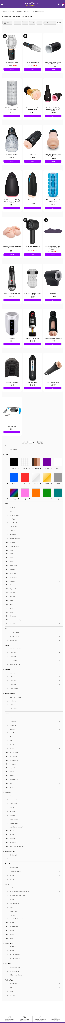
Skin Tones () (35, 468)
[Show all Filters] (7, 23)
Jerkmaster (32, 154)
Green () (47, 499)
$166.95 (11, 157)
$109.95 (11, 341)
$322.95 (32, 385)
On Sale (59, 23)
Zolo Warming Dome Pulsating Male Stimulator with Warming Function (12, 201)
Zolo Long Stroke (32, 382)
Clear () (25, 468)
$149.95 (11, 205)
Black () (13, 468)
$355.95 (11, 251)
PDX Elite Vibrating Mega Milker (53, 338)
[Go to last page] (42, 442)
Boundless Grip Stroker (12, 382)
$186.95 (32, 157)
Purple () (47, 468)
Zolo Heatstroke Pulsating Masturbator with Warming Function (53, 109)
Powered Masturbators (38, 11)
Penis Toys (19, 11)
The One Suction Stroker (11, 62)
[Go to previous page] (26, 442)
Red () (24, 483)
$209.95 (53, 385)
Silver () (36, 483)
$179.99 (11, 296)
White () (58, 468)
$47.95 (12, 112)
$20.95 (32, 297)
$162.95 (53, 66)
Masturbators (27, 11)
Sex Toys (11, 11)
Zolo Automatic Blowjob (53, 382)
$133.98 (53, 296)
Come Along (53, 293)
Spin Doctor (12, 338)
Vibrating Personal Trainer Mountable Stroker (32, 108)
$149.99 (53, 341)
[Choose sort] (50, 23)
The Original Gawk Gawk (11, 154)
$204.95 (32, 203)
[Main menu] (2, 4)
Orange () (35, 499)
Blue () (13, 483)
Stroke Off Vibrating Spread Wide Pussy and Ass (12, 247)
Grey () (58, 483)
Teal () (58, 499)
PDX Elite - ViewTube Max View (12, 293)
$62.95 (12, 385)
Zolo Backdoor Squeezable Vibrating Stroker (53, 200)
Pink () (24, 499)
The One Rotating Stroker (32, 62)
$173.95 (53, 158)
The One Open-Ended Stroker (32, 246)
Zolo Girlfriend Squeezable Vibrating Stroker (12, 108)
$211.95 (11, 429)
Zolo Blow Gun (12, 426)
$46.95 (53, 204)
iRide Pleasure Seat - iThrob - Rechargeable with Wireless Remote (53, 248)
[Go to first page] (23, 442)
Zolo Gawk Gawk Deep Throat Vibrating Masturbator (53, 155)
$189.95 (53, 113)
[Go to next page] (38, 442)
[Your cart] (63, 5)
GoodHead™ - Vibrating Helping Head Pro (32, 294)
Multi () (14, 499)
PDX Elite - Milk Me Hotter (32, 338)
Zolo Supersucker (32, 200)
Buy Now (12, 69)
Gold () (47, 483)
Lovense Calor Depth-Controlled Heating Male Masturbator (53, 63)
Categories (4, 11)
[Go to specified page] (30, 442)
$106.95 (32, 112)
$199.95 (32, 341)
